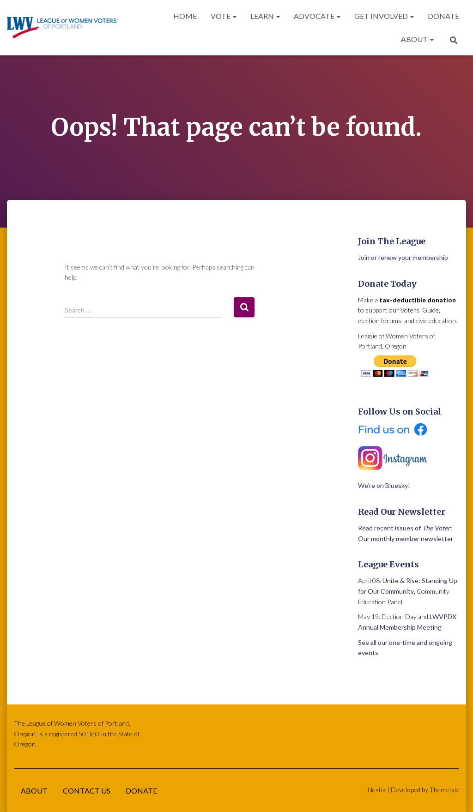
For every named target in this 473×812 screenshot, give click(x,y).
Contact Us (86, 790)
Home (185, 16)
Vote (223, 16)
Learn (265, 16)
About (417, 39)
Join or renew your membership (403, 257)
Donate (443, 16)
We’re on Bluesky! (384, 485)
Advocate (317, 16)
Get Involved (384, 16)
